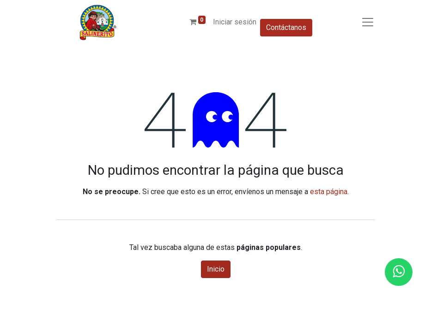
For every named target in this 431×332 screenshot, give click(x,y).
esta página (328, 191)
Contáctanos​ (286, 27)
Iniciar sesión (234, 22)
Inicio (216, 269)
